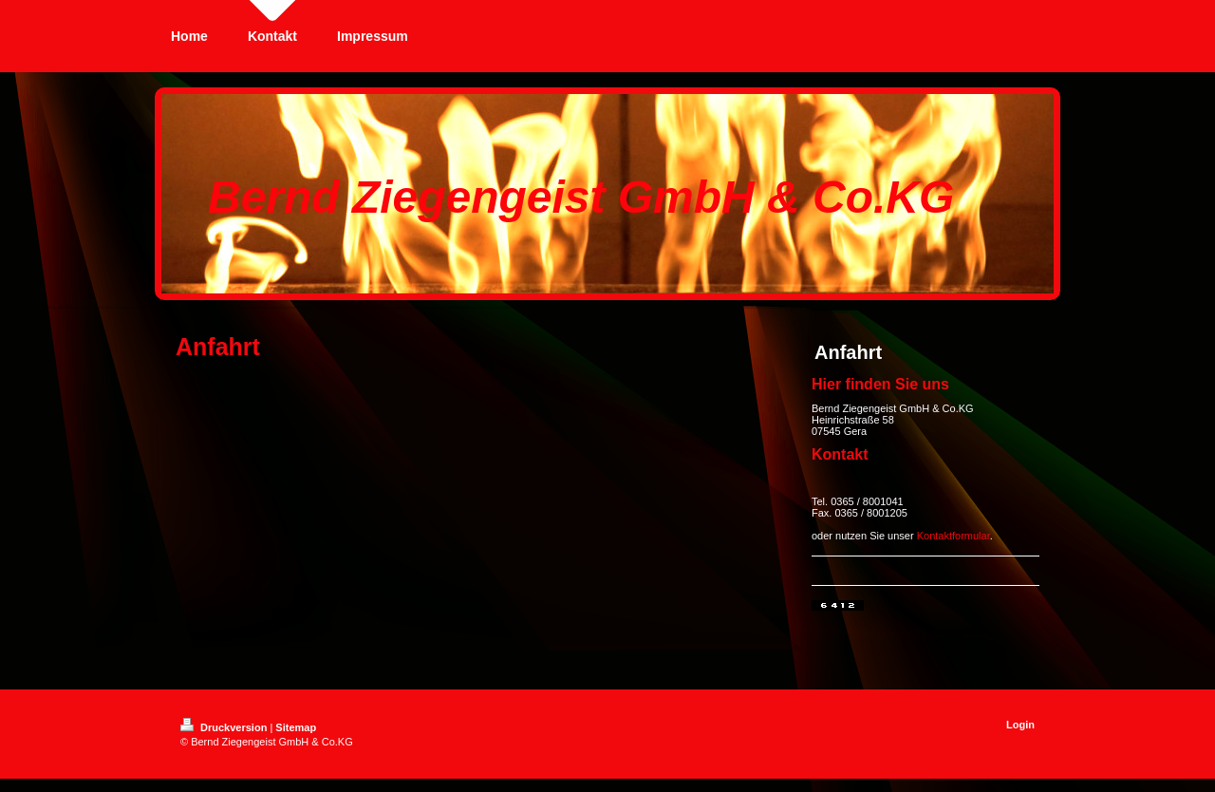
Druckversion (225, 727)
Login (1020, 724)
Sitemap (295, 727)
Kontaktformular (953, 535)
